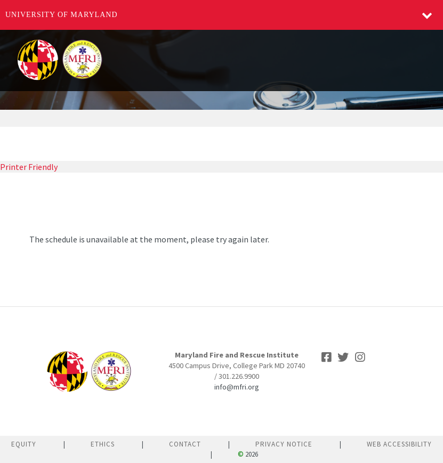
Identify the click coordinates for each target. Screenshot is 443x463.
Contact (185, 444)
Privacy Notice (283, 444)
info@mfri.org (236, 387)
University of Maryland (61, 15)
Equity (23, 444)
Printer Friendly (29, 166)
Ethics (103, 444)
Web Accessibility (399, 444)
